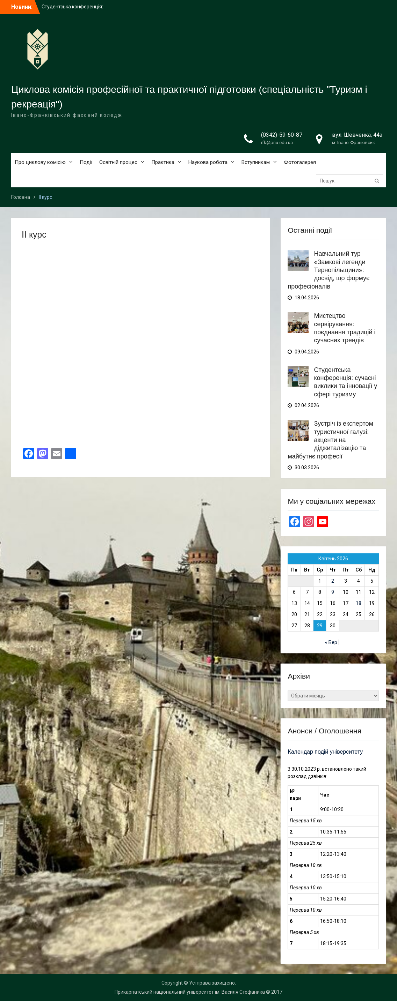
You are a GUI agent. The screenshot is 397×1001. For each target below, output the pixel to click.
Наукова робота (208, 162)
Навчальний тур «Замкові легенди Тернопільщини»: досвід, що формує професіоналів (328, 270)
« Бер (331, 642)
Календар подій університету (325, 752)
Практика (162, 162)
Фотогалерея (300, 162)
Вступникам (255, 162)
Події (86, 162)
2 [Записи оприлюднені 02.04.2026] (332, 581)
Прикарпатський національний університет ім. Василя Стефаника (190, 992)
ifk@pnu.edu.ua (277, 142)
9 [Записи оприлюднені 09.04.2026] (332, 592)
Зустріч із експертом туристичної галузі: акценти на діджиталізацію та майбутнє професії (330, 440)
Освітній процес (118, 162)
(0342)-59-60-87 (281, 135)
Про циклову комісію (40, 162)
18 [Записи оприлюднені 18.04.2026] (358, 603)
